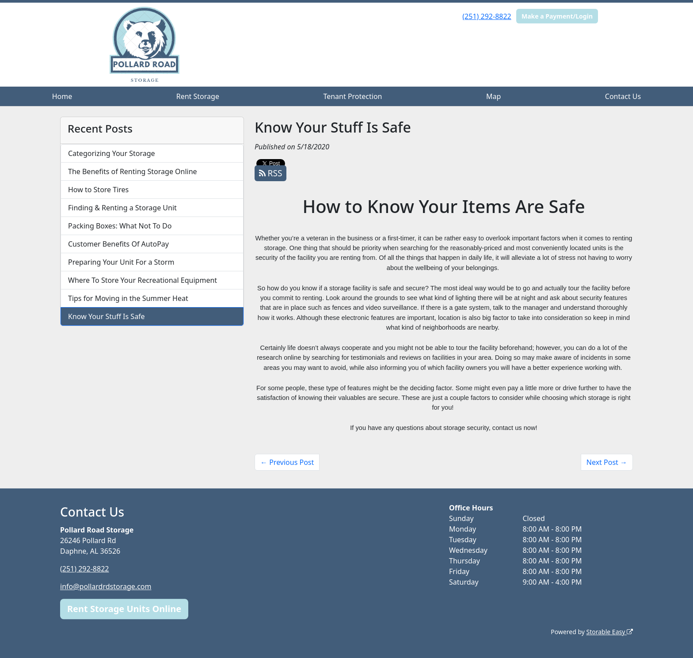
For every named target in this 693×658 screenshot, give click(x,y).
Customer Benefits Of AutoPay (118, 244)
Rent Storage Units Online (124, 609)
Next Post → (606, 462)
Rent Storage (197, 96)
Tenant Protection (352, 96)
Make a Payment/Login (557, 16)
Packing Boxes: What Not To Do (119, 226)
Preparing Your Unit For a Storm (121, 262)
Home (62, 96)
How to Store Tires (98, 189)
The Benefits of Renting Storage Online (132, 171)
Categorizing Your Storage (111, 153)
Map (493, 96)
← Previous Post (287, 462)
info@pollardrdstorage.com (105, 586)
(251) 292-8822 (486, 16)
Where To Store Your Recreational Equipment (142, 280)
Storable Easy (609, 632)
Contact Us (623, 96)
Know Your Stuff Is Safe (106, 316)
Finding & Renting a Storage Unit (122, 208)
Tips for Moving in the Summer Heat (128, 298)
